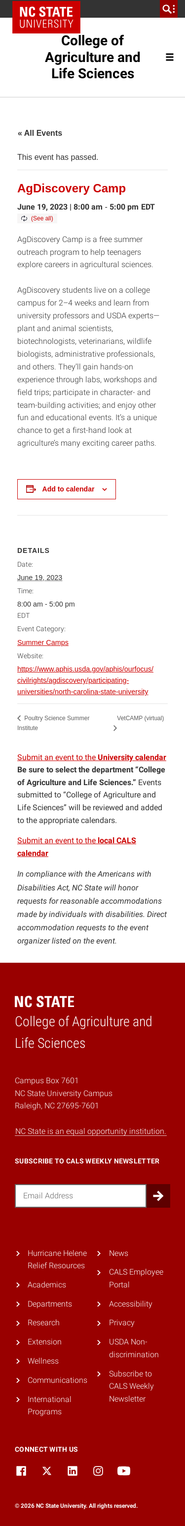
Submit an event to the (91, 757)
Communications (57, 1380)
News (118, 1253)
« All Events (40, 133)
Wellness (43, 1361)
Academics (47, 1284)
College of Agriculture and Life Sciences (93, 57)
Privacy (122, 1322)
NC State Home (46, 17)
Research (44, 1322)
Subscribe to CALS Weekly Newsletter (131, 1386)
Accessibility (130, 1304)
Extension (45, 1341)
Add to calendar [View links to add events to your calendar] (68, 489)
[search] (169, 9)
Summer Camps (43, 642)
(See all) (42, 218)
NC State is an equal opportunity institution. (90, 1131)
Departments (50, 1304)
